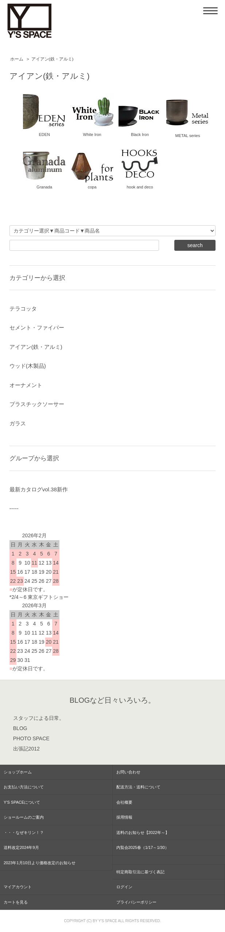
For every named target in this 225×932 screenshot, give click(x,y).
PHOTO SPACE (31, 738)
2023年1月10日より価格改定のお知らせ (39, 863)
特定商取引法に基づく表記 (140, 872)
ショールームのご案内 (24, 817)
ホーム (16, 59)
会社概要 (124, 802)
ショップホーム (18, 772)
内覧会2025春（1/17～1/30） (142, 847)
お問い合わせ (128, 772)
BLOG (20, 728)
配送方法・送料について (138, 787)
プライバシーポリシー (136, 902)
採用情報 (124, 817)
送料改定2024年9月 (21, 847)
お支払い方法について (24, 787)
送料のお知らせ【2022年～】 (142, 832)
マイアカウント (18, 887)
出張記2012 (26, 749)
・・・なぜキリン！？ (24, 832)
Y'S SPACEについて (22, 802)
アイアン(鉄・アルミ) (52, 59)
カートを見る (16, 902)
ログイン (124, 887)
